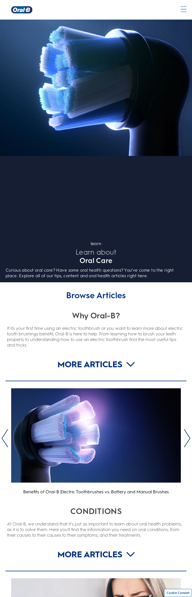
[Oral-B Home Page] (21, 9)
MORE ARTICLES (96, 364)
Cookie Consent (178, 593)
